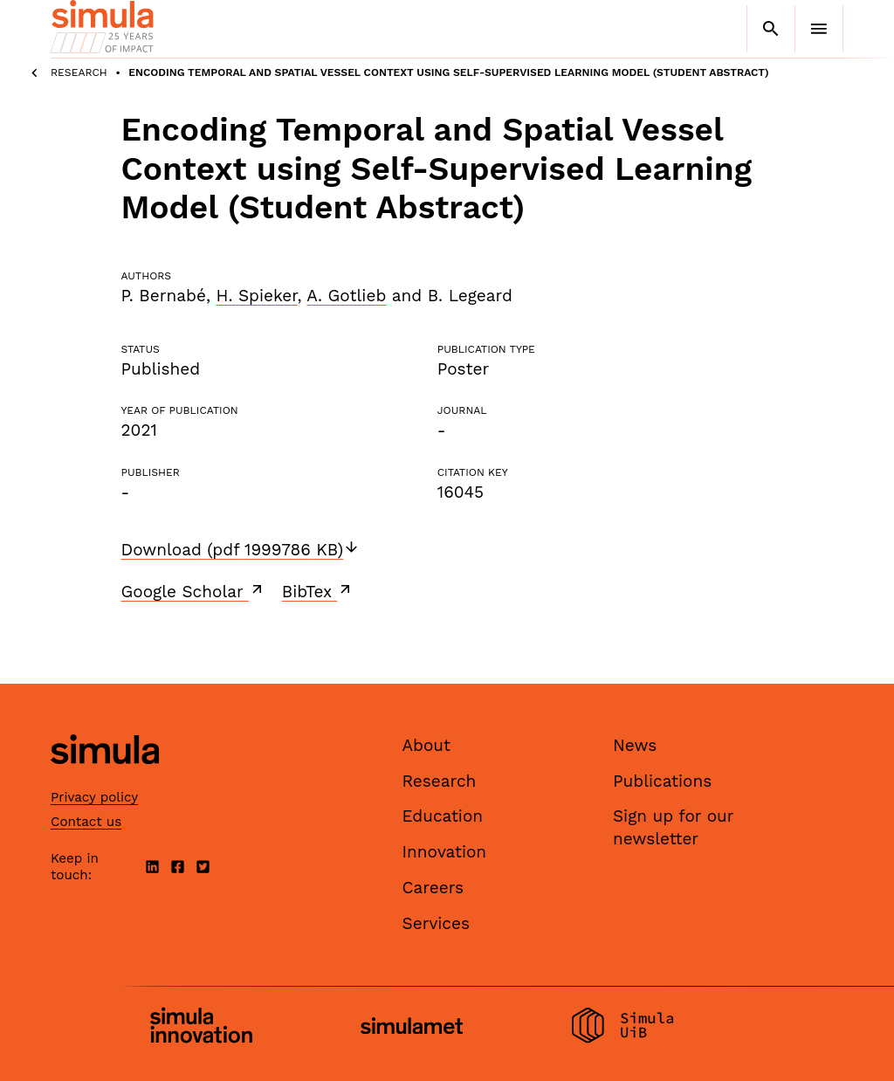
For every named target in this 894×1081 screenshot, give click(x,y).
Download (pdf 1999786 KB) (241, 550)
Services (436, 923)
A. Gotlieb (346, 296)
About (426, 745)
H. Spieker (256, 296)
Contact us (86, 822)
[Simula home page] (105, 779)
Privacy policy (94, 797)
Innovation (444, 852)
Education (443, 816)
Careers (433, 888)
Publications (662, 781)
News (635, 745)
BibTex (318, 591)
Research (79, 72)
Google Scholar (193, 591)
